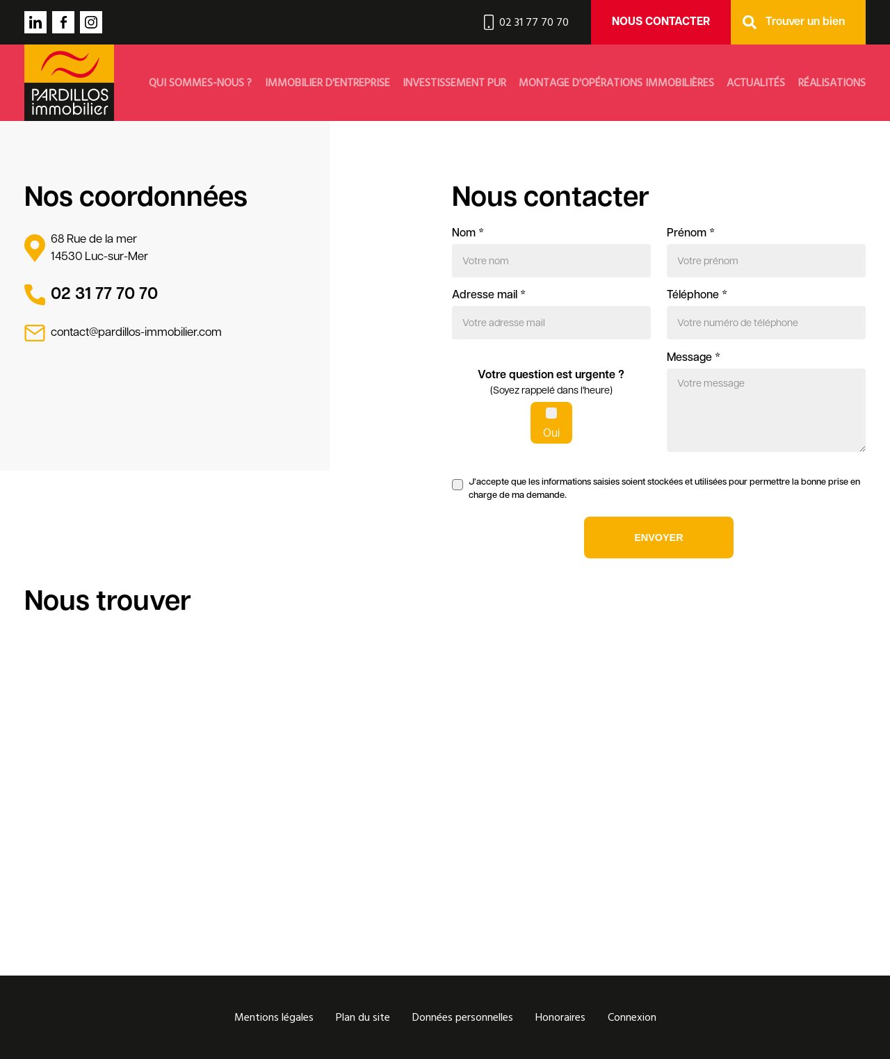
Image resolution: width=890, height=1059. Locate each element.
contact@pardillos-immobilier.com (136, 333)
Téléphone (697, 295)
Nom (468, 233)
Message (693, 358)
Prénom (691, 233)
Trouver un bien (805, 22)
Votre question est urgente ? (551, 384)
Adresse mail (489, 295)
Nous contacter (661, 22)
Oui (551, 433)
